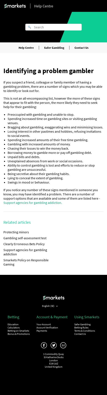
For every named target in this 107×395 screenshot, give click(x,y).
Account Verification (47, 327)
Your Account (44, 324)
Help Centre (26, 48)
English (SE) (48, 305)
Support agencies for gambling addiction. (32, 202)
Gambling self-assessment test (24, 238)
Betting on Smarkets (18, 330)
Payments (42, 330)
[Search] (53, 27)
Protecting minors (16, 232)
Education (13, 324)
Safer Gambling (54, 48)
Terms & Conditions (84, 330)
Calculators (14, 327)
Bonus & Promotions (19, 333)
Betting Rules (81, 327)
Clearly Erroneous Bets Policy (24, 244)
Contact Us (81, 48)
